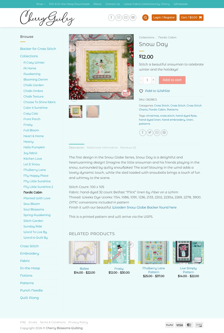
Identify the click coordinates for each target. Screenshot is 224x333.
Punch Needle (31, 290)
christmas (152, 115)
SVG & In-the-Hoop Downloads (69, 4)
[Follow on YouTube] (133, 17)
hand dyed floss (186, 115)
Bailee (84, 268)
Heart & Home (33, 136)
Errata (33, 322)
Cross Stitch (29, 246)
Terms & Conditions (53, 322)
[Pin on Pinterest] (164, 132)
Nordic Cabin (32, 192)
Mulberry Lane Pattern (153, 270)
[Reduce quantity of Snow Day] (141, 80)
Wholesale (181, 4)
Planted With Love (36, 198)
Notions (26, 275)
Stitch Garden (33, 221)
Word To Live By (35, 232)
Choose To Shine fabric (39, 102)
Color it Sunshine (35, 107)
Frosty (28, 124)
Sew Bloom (31, 204)
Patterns (27, 283)
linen (189, 119)
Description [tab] (76, 147)
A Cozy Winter (34, 62)
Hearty (28, 141)
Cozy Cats (30, 113)
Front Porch (31, 119)
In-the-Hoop (30, 268)
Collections (29, 56)
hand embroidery (173, 119)
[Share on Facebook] (142, 132)
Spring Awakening (37, 215)
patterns (144, 123)
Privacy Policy (78, 322)
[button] (145, 17)
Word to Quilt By (35, 237)
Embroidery (29, 253)
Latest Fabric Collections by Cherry (147, 4)
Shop (40, 4)
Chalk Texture (33, 96)
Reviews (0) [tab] (128, 147)
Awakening (31, 74)
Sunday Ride (32, 226)
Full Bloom (31, 130)
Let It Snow (31, 164)
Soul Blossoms (33, 209)
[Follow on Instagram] (118, 17)
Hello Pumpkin (34, 147)
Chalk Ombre (33, 91)
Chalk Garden (33, 85)
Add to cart (172, 80)
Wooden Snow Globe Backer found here (144, 207)
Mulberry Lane (34, 170)
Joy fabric (30, 153)
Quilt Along (29, 298)
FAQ (23, 322)
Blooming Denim (35, 79)
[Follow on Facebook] (111, 17)
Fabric (25, 261)
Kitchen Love (32, 158)
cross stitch (167, 115)
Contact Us (113, 4)
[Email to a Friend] (157, 132)
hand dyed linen (150, 119)
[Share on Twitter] (149, 132)
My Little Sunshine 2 (38, 187)
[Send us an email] (125, 17)
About (97, 4)
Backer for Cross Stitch (38, 49)
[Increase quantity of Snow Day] (153, 80)
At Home (29, 68)
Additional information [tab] (102, 147)
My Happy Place (35, 175)
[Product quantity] (147, 80)
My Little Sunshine (37, 181)
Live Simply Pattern (188, 270)
